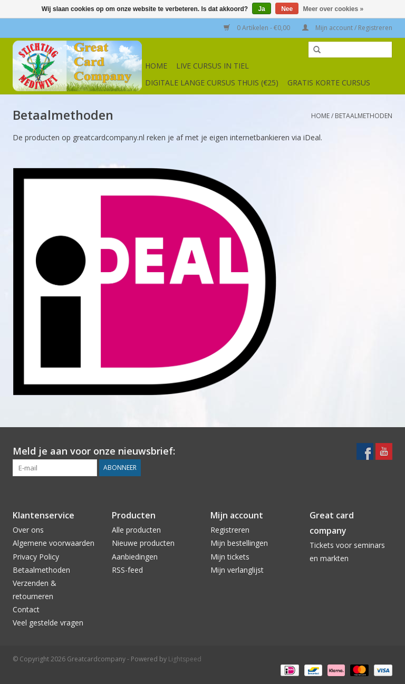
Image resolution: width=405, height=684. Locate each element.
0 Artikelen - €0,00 (258, 27)
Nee (287, 9)
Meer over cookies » (333, 9)
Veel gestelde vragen (48, 623)
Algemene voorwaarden (53, 543)
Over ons (28, 530)
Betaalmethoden (363, 115)
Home (156, 66)
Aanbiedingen (135, 557)
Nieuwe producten (143, 543)
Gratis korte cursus (328, 83)
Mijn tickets (229, 557)
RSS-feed (127, 570)
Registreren (229, 530)
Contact (26, 609)
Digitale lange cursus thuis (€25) (211, 83)
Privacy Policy (36, 557)
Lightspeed (184, 658)
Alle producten (136, 530)
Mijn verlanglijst (237, 570)
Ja (261, 9)
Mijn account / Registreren (347, 27)
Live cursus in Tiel (212, 66)
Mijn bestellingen (239, 543)
